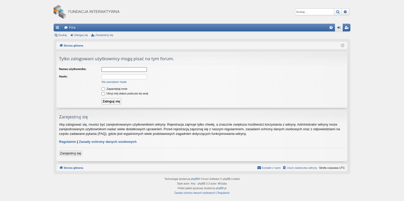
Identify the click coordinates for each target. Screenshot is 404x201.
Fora (72, 27)
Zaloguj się (81, 35)
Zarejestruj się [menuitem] (347, 28)
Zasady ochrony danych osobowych (108, 142)
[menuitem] (331, 27)
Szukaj (62, 35)
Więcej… (58, 28)
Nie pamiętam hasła (114, 81)
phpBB (195, 179)
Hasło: (63, 76)
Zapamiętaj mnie (114, 88)
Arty (193, 183)
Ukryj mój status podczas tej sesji (125, 93)
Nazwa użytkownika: (72, 69)
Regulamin (67, 142)
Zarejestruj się (104, 35)
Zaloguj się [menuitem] (340, 28)
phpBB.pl (221, 188)
